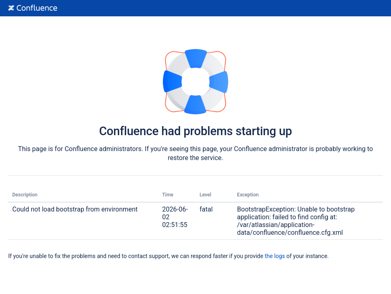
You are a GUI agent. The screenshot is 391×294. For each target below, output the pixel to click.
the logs (275, 256)
